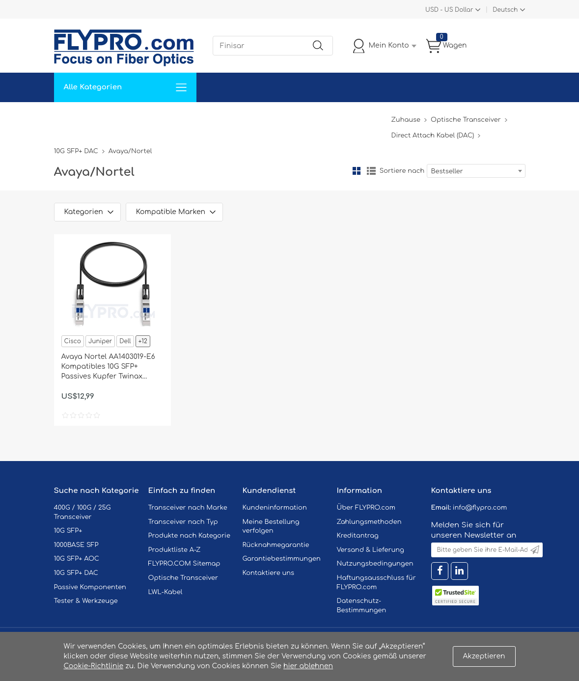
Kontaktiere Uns (282, 116)
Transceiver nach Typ (183, 521)
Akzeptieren (484, 656)
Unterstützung (215, 116)
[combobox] (476, 171)
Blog (377, 116)
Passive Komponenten (90, 587)
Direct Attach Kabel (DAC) (432, 135)
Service (164, 116)
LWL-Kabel (165, 592)
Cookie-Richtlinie (94, 666)
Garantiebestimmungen (282, 558)
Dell (125, 341)
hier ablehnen (308, 666)
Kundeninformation (275, 507)
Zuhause (76, 116)
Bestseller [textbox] (447, 171)
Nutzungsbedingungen (375, 563)
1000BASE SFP (76, 545)
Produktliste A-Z (174, 549)
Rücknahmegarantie (276, 545)
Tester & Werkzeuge (86, 601)
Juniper (100, 341)
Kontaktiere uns (269, 573)
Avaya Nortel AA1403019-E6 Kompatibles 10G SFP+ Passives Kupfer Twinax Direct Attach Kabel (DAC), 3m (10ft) (108, 367)
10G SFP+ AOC (76, 558)
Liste (371, 171)
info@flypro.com (480, 507)
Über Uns (340, 116)
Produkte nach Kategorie (189, 535)
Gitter (356, 171)
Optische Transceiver (466, 119)
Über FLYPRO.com (366, 507)
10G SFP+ (68, 530)
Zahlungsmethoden (369, 521)
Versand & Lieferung (370, 549)
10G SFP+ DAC (76, 151)
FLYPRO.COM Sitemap (184, 563)
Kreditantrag (358, 535)
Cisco (72, 341)
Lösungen (121, 116)
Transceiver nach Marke (187, 507)
